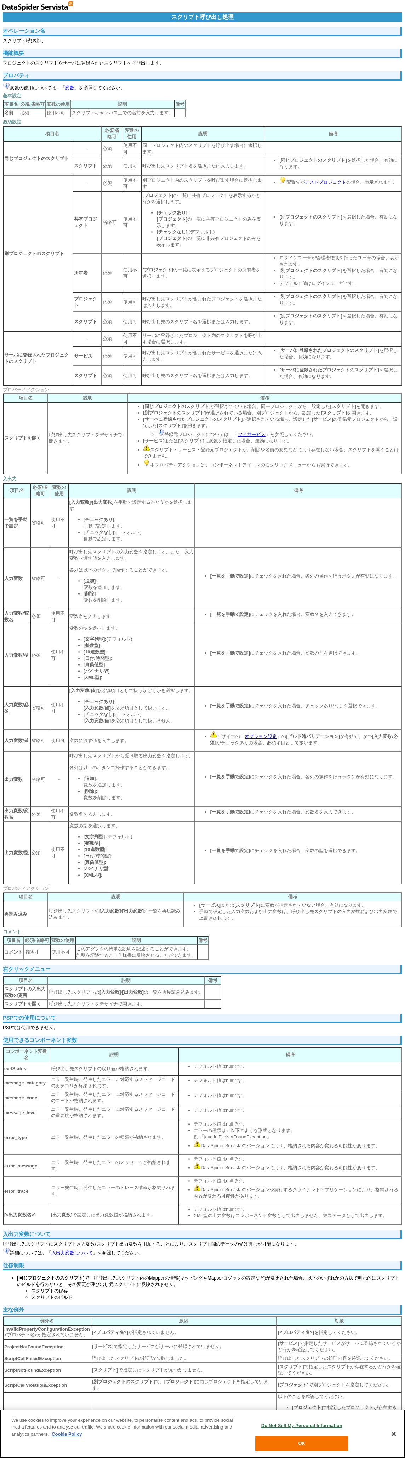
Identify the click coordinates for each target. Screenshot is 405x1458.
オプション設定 (261, 736)
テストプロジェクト (325, 182)
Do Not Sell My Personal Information (301, 1425)
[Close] (393, 1434)
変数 (69, 87)
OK (301, 1443)
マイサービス (252, 434)
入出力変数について (72, 1252)
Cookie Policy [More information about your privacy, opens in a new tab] (67, 1434)
